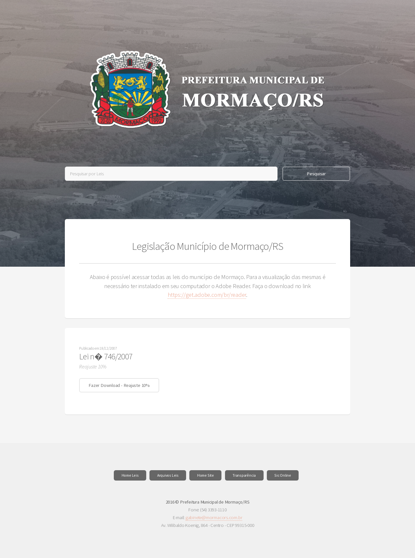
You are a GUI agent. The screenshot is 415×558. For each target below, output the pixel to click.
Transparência (244, 475)
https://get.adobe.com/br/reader (207, 294)
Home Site (205, 475)
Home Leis (130, 475)
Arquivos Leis (168, 475)
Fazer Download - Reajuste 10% (119, 385)
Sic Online (282, 475)
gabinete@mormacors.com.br (214, 517)
